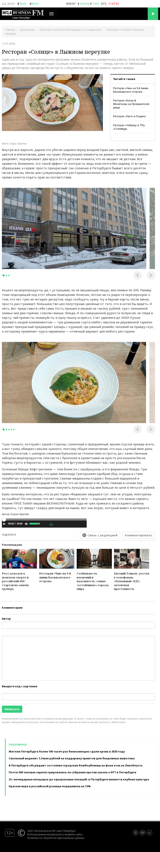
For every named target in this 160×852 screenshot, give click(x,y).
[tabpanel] (74, 228)
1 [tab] (3, 275)
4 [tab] (11, 429)
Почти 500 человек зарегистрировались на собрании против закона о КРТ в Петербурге (72, 772)
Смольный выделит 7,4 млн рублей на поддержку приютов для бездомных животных (72, 758)
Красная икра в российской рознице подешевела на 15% (50, 786)
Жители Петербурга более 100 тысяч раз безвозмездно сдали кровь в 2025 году (67, 751)
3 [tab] (9, 275)
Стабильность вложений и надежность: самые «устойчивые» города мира (93, 581)
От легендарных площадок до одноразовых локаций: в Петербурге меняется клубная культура (79, 779)
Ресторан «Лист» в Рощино (129, 116)
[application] (44, 524)
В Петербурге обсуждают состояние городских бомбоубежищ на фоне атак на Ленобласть (75, 765)
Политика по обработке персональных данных (55, 838)
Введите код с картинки (19, 686)
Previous (137, 275)
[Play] (4, 524)
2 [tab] (6, 275)
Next (151, 275)
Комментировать (138, 535)
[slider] (44, 519)
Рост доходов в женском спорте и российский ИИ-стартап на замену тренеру (15, 581)
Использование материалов (44, 834)
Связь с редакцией (103, 535)
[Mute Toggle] (26, 524)
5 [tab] (14, 429)
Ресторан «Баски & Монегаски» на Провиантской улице (131, 104)
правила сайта (73, 834)
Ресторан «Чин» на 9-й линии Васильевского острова (130, 89)
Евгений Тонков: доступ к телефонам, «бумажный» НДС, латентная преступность (131, 581)
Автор (6, 618)
